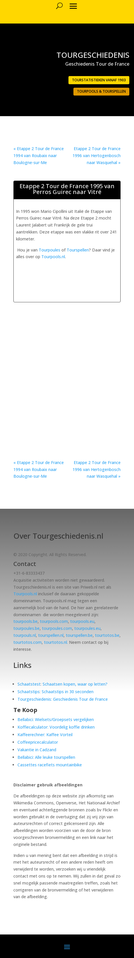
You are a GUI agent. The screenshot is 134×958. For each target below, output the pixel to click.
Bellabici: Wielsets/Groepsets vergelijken (55, 719)
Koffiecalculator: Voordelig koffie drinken (56, 727)
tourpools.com (54, 621)
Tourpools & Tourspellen (101, 91)
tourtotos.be (107, 635)
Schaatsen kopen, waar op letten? (75, 684)
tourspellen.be (79, 635)
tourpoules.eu (87, 628)
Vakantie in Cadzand (36, 749)
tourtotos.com (27, 642)
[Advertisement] (75, 267)
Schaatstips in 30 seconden (68, 691)
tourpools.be (25, 621)
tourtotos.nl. (56, 642)
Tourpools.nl (53, 256)
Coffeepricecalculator (37, 742)
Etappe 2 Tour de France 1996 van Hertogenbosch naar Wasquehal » (97, 155)
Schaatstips (28, 691)
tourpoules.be (26, 628)
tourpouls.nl (24, 635)
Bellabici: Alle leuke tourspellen (46, 757)
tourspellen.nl (51, 635)
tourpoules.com (57, 628)
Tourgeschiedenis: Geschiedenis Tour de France (62, 699)
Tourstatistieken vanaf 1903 (99, 80)
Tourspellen (78, 250)
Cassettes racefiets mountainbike (49, 765)
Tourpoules (49, 250)
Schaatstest (28, 684)
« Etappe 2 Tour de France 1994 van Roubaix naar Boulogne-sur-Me (38, 155)
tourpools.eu (82, 621)
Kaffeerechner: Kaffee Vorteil (45, 734)
